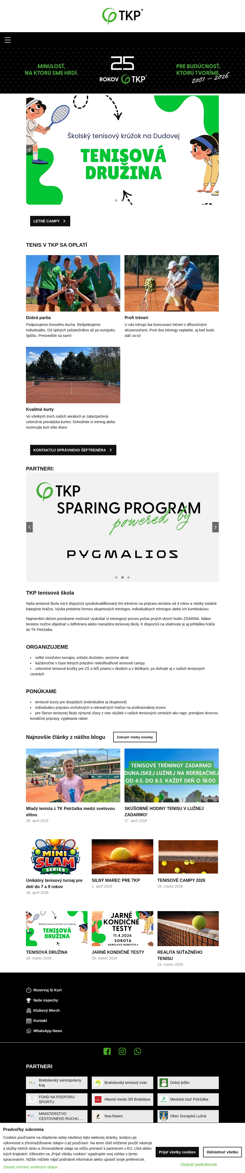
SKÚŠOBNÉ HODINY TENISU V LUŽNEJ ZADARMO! (164, 815)
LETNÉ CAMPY (42, 221)
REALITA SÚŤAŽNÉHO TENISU (180, 959)
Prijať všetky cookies (177, 1152)
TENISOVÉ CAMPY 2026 (181, 884)
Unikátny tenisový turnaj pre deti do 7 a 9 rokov (54, 887)
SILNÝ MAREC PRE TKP (116, 884)
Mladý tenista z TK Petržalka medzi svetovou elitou (70, 815)
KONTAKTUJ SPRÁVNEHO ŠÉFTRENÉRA (65, 450)
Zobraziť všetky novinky (139, 737)
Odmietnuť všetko (222, 1152)
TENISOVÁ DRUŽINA (46, 956)
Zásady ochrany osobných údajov (30, 1167)
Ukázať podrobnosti (199, 1164)
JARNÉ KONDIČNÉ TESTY (118, 956)
